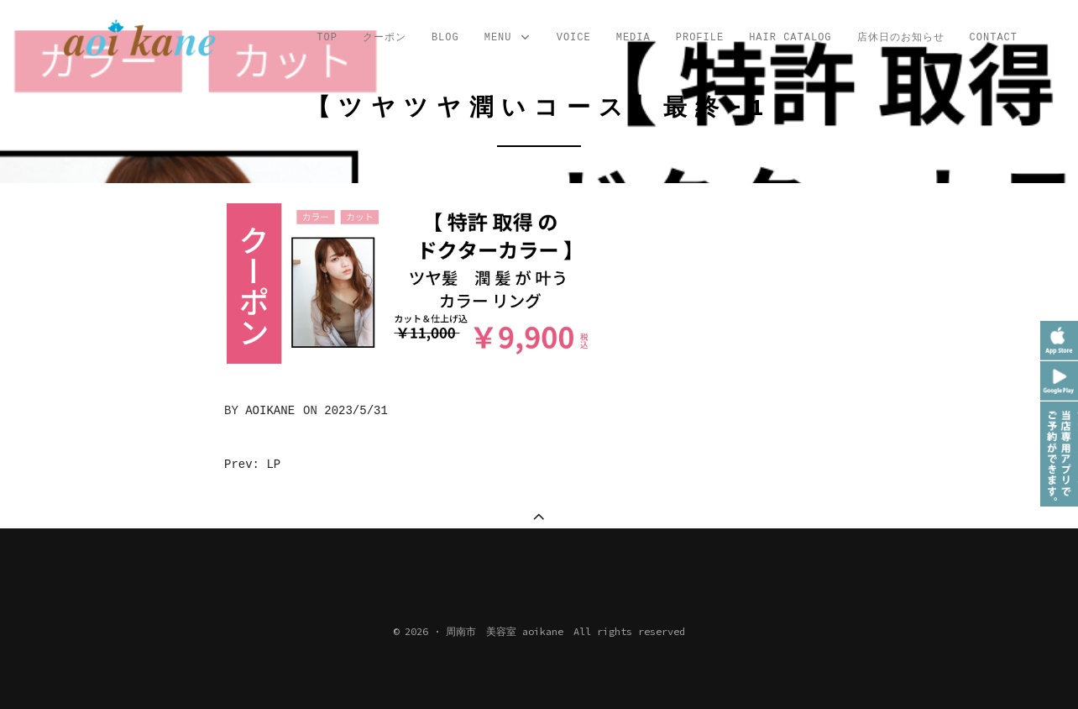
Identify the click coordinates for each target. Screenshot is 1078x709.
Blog (445, 38)
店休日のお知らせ (901, 38)
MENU (507, 38)
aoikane (270, 411)
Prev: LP (252, 464)
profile (700, 38)
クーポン (384, 38)
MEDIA (633, 38)
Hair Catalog (790, 38)
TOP (327, 38)
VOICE (574, 38)
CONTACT (994, 38)
